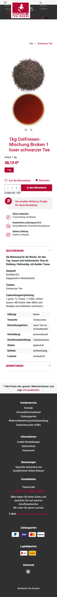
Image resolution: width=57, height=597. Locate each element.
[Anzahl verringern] (8, 187)
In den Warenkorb (36, 187)
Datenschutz (28, 446)
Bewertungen (28, 462)
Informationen (28, 436)
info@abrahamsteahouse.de (32, 513)
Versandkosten (31, 390)
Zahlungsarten (28, 416)
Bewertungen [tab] (14, 365)
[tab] (28, 246)
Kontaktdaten (28, 479)
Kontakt (28, 407)
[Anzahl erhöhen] (16, 187)
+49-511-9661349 (28, 491)
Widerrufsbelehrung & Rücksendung (28, 420)
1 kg (9, 170)
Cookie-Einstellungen (28, 441)
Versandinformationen (28, 412)
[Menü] (8, 12)
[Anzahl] (12, 187)
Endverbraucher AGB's (28, 424)
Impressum (28, 450)
